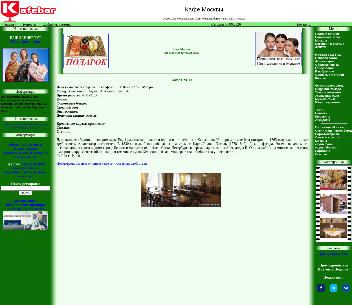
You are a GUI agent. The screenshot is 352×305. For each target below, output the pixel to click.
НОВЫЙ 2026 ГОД (328, 54)
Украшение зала (327, 95)
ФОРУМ (320, 47)
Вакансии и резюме (329, 44)
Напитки (321, 113)
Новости (29, 24)
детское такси (25, 201)
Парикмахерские (327, 134)
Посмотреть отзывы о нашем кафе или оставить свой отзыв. (102, 163)
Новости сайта (326, 58)
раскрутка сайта (333, 253)
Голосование (324, 68)
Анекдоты (322, 120)
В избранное (324, 71)
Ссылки (321, 154)
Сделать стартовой (329, 74)
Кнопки (320, 78)
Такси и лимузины (328, 92)
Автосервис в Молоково (25, 209)
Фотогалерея (324, 61)
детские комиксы (26, 148)
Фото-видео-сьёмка (329, 85)
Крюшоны (322, 116)
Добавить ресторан (57, 24)
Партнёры (322, 150)
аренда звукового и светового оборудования (25, 154)
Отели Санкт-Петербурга (333, 130)
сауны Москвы (326, 147)
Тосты (319, 109)
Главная (9, 24)
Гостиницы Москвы (329, 127)
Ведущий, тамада (328, 89)
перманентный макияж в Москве (28, 166)
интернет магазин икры (25, 205)
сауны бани (323, 144)
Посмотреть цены (25, 42)
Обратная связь (327, 64)
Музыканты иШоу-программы (327, 100)
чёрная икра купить (25, 144)
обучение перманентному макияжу (25, 174)
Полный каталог (327, 33)
